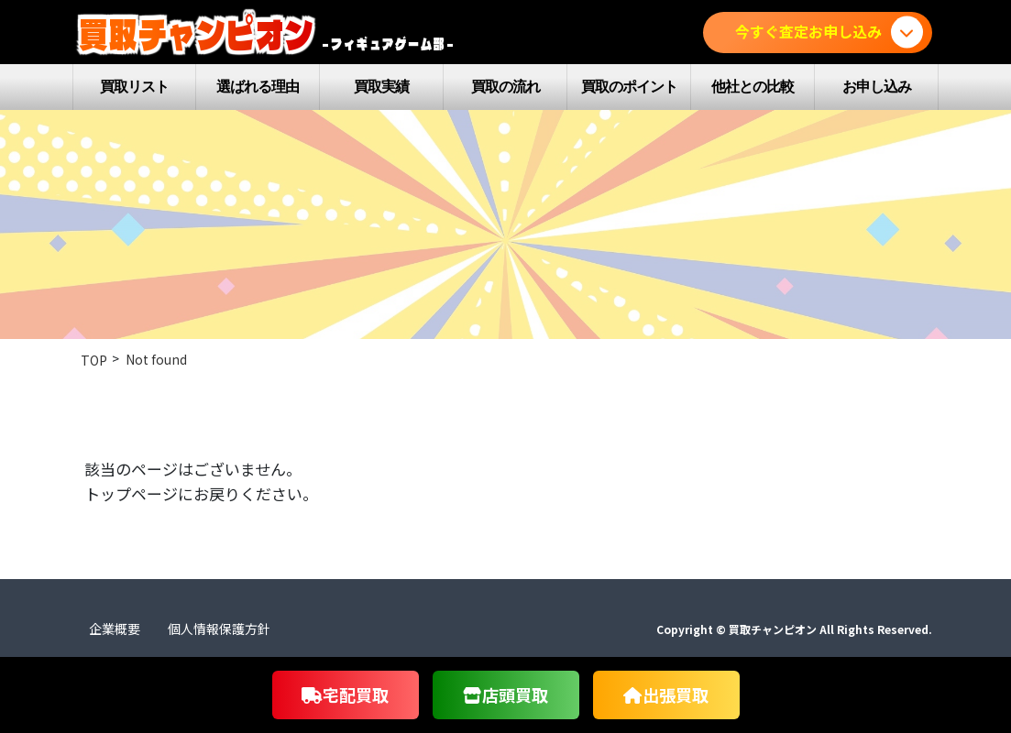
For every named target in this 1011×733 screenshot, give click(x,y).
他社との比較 (752, 86)
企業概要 (114, 628)
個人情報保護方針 (219, 628)
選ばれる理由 (257, 86)
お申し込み (876, 86)
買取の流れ (505, 86)
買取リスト (134, 86)
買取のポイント (629, 86)
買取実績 (381, 86)
